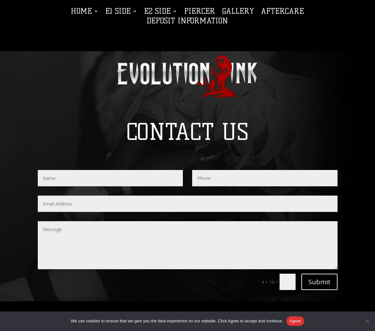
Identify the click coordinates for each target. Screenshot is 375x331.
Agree (295, 321)
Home (81, 12)
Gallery (238, 12)
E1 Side (118, 12)
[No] (367, 321)
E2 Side (157, 12)
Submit (319, 282)
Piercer (199, 12)
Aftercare (282, 12)
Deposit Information (187, 22)
